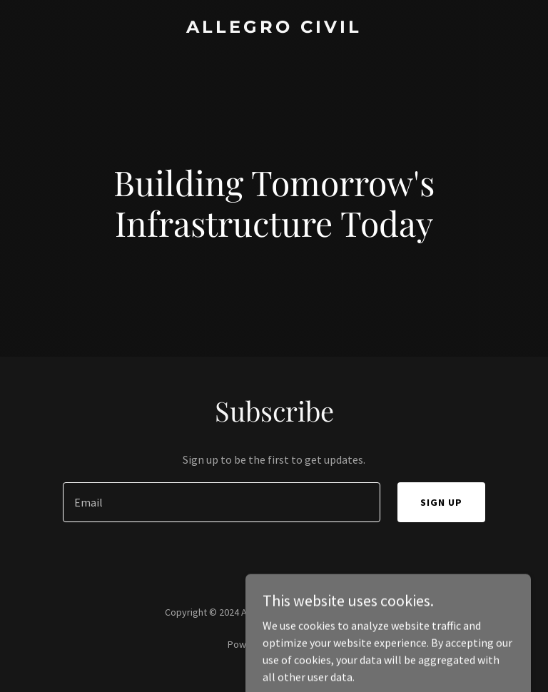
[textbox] (221, 502)
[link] (274, 28)
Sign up (441, 502)
